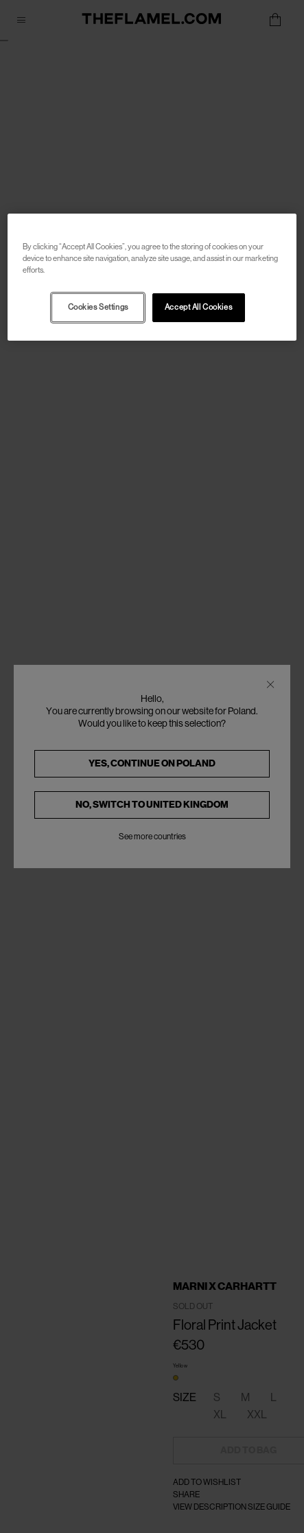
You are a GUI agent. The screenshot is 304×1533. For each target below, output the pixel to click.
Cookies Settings (98, 307)
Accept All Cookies (198, 307)
